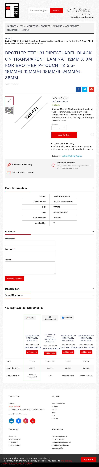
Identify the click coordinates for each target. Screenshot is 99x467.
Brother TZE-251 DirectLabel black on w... (68, 338)
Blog (53, 415)
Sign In (86, 9)
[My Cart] (75, 10)
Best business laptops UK (61, 442)
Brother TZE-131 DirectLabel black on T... (32, 338)
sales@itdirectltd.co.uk (17, 414)
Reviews (10, 231)
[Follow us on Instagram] (25, 421)
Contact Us (13, 442)
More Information (16, 187)
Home (7, 38)
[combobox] (39, 10)
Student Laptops (57, 439)
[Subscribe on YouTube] (32, 421)
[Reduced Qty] (54, 128)
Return (53, 409)
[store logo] (12, 10)
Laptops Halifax (57, 448)
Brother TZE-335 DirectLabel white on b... (86, 338)
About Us (12, 436)
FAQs (53, 412)
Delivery (54, 407)
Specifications (14, 295)
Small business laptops (60, 445)
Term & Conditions (58, 404)
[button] (9, 110)
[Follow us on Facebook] (18, 421)
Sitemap (54, 418)
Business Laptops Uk (59, 436)
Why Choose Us (14, 439)
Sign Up (86, 11)
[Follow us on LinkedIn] (11, 421)
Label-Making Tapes (72, 156)
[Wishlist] (69, 10)
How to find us (14, 445)
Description (12, 288)
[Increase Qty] (64, 128)
